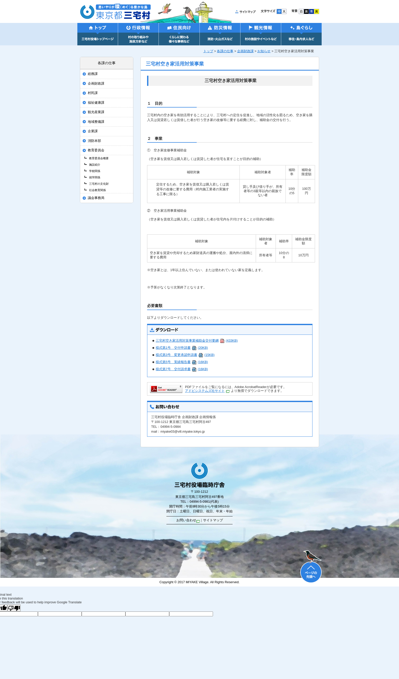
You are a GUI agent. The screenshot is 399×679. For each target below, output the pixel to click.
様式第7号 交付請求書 (182, 369)
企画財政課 (245, 51)
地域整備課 (96, 122)
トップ (208, 51)
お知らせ (263, 51)
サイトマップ (213, 520)
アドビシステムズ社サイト (207, 391)
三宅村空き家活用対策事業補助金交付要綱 (197, 340)
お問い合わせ (188, 520)
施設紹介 (94, 164)
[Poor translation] (14, 607)
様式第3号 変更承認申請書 (185, 355)
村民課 (93, 93)
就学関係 (94, 177)
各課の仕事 (225, 51)
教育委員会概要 (99, 158)
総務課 (93, 74)
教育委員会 (96, 150)
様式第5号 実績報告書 (182, 362)
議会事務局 (96, 198)
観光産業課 (96, 112)
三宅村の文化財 (99, 183)
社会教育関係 (97, 190)
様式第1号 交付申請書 (182, 348)
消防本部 (94, 141)
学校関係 (94, 170)
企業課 (93, 131)
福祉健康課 (96, 102)
